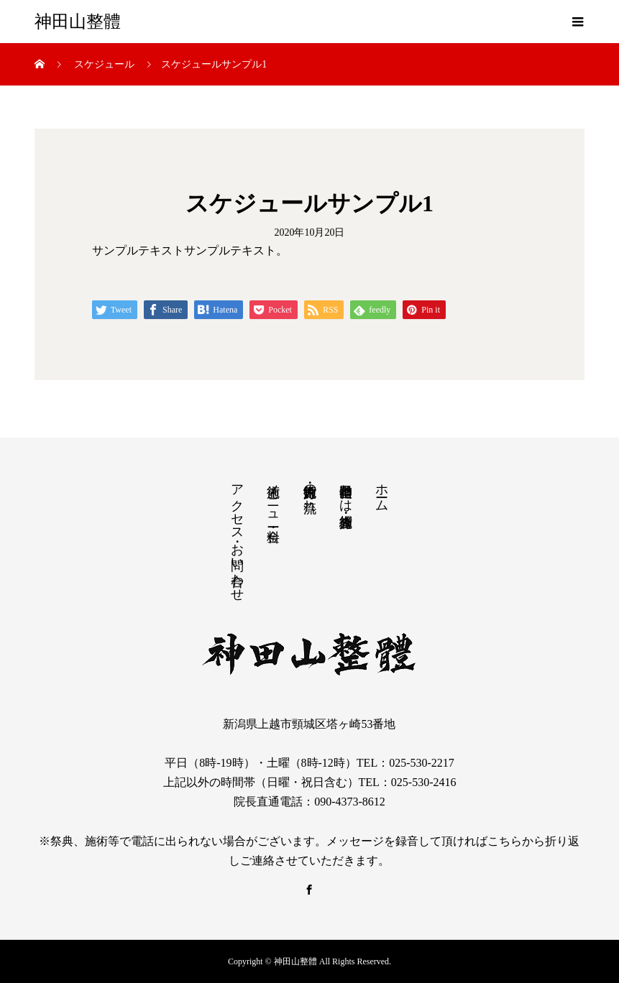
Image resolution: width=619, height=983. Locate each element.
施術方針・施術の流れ (310, 490)
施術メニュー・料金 (273, 498)
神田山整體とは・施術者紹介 (346, 491)
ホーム (382, 490)
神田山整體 (78, 21)
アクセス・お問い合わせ (237, 535)
